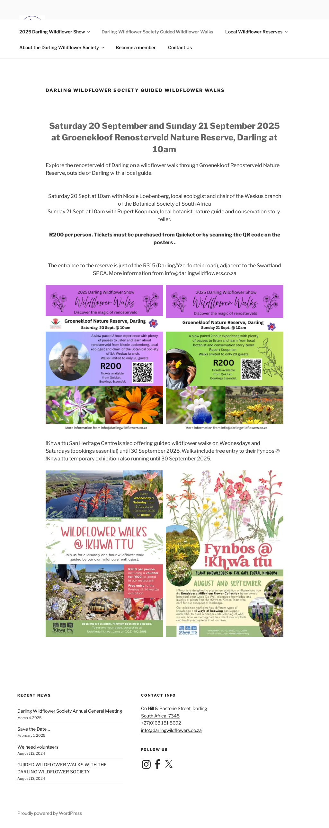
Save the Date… (33, 729)
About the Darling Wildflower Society (62, 47)
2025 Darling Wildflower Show (55, 31)
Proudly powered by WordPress (49, 813)
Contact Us (180, 47)
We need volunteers (37, 747)
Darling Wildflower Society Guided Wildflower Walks (157, 31)
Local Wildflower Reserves (257, 31)
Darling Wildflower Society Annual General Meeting (69, 711)
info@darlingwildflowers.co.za (171, 730)
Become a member (136, 47)
